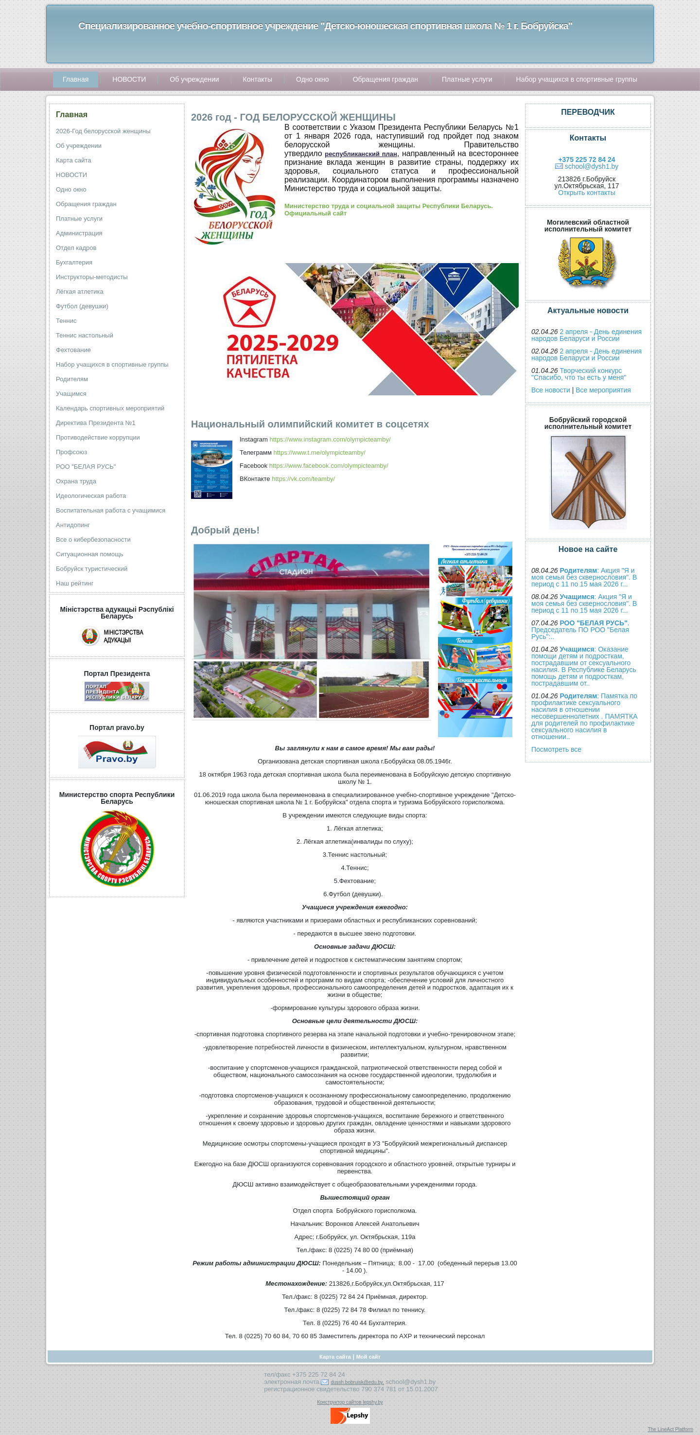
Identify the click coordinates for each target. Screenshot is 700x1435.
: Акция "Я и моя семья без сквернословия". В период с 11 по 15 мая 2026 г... (584, 577)
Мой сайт (368, 1357)
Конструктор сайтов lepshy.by (350, 1402)
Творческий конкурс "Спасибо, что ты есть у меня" (578, 374)
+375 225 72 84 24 (586, 159)
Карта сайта (335, 1357)
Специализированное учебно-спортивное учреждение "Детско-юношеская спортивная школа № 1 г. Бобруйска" (325, 25)
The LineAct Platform (670, 1429)
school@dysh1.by (592, 166)
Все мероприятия (603, 390)
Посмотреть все (556, 749)
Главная (72, 114)
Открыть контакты (586, 192)
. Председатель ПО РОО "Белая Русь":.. (580, 629)
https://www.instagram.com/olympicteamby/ (329, 439)
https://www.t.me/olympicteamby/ (320, 452)
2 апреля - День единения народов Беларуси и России (586, 335)
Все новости (550, 390)
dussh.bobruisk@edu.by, (357, 1382)
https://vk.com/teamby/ (303, 478)
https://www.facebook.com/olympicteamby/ (328, 465)
